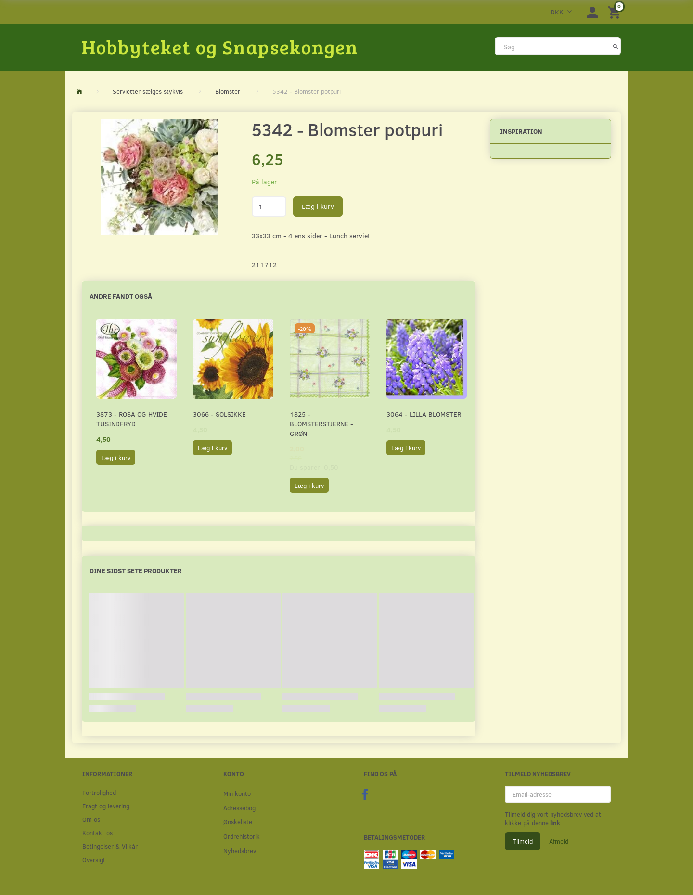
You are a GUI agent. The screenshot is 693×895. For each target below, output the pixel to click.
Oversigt (93, 860)
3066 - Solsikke (219, 414)
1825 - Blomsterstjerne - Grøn (321, 423)
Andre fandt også (121, 296)
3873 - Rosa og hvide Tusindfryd (131, 418)
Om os (91, 819)
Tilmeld (523, 841)
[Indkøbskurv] (615, 12)
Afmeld (558, 841)
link (554, 822)
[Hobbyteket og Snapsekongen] (220, 47)
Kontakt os (97, 833)
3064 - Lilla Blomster (423, 414)
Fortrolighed (99, 792)
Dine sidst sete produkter (136, 570)
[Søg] (615, 46)
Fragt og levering (105, 806)
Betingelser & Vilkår (110, 846)
